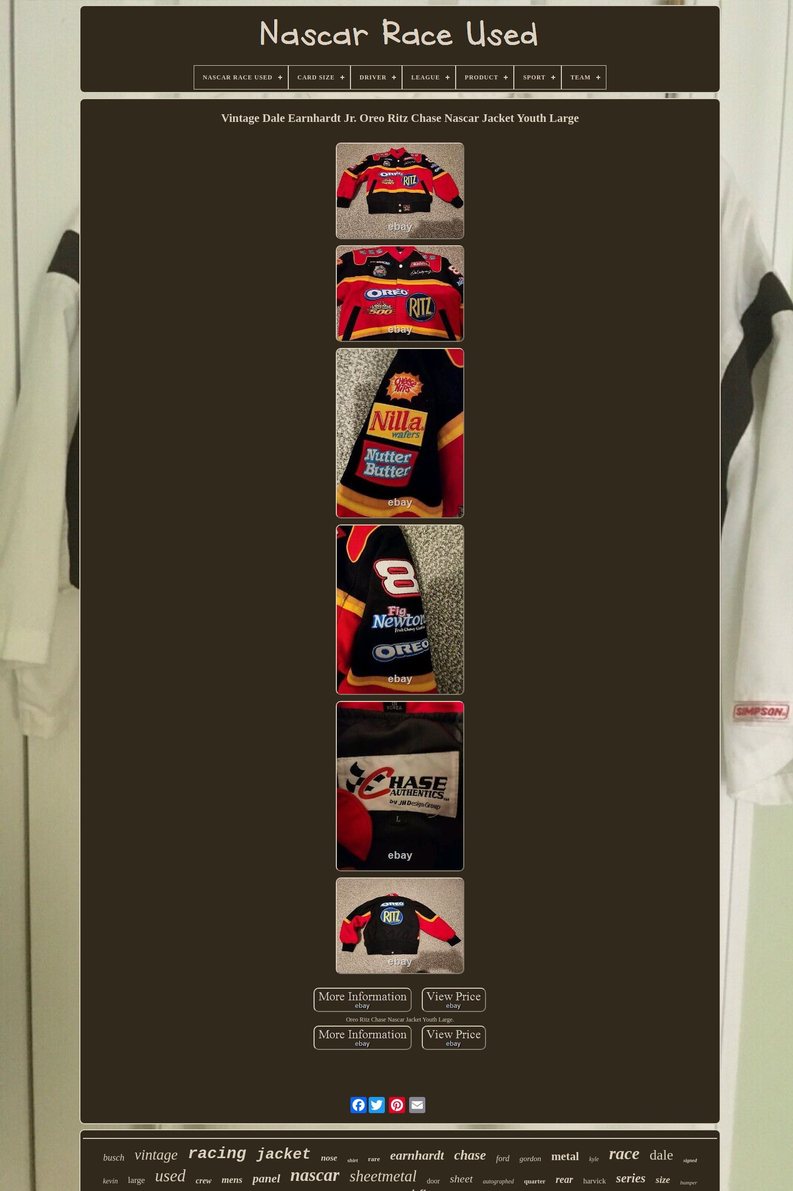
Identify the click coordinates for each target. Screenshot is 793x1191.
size (662, 1179)
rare (374, 1159)
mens (232, 1179)
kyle (594, 1159)
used (170, 1176)
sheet (461, 1178)
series (630, 1178)
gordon (530, 1159)
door (433, 1181)
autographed (498, 1181)
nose (329, 1158)
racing (217, 1153)
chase (470, 1155)
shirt (352, 1160)
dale (662, 1155)
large (136, 1180)
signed (690, 1160)
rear (564, 1179)
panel (266, 1178)
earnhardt (417, 1155)
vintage (156, 1154)
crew (203, 1180)
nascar (314, 1175)
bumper (688, 1182)
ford (502, 1158)
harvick (594, 1181)
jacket (283, 1154)
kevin (110, 1181)
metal (565, 1156)
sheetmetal (383, 1176)
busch (113, 1158)
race (624, 1153)
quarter (535, 1181)
